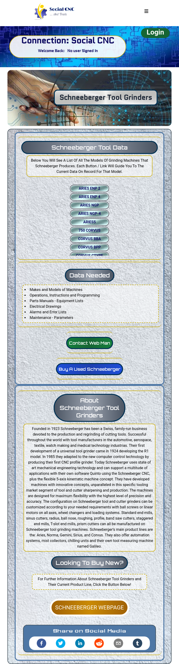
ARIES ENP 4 (89, 197)
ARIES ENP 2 (89, 188)
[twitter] (60, 643)
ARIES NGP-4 (89, 213)
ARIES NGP (89, 205)
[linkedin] (80, 643)
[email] (118, 643)
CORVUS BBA (89, 239)
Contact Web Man (89, 343)
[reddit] (99, 643)
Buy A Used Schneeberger (89, 369)
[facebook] (41, 643)
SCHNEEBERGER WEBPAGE (89, 607)
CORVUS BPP (89, 247)
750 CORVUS (89, 230)
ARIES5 (89, 222)
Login (155, 32)
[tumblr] (137, 643)
